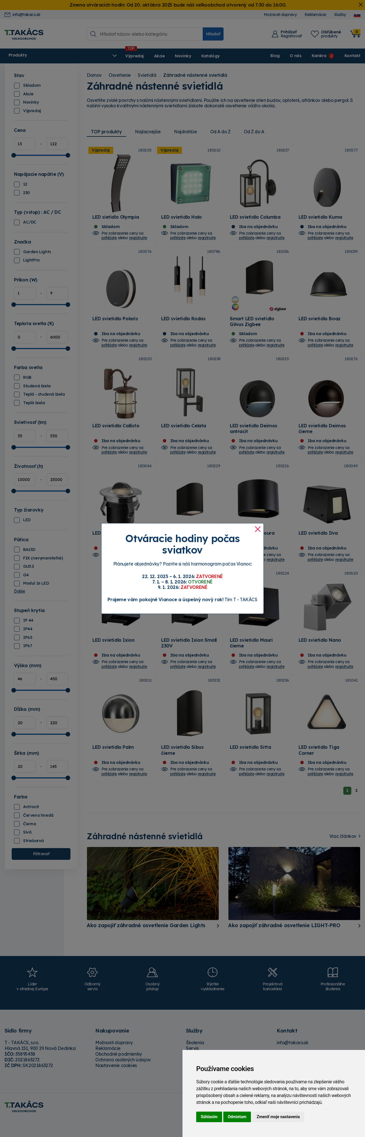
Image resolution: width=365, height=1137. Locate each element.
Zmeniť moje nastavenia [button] (278, 1116)
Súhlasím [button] (209, 1116)
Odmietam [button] (237, 1116)
